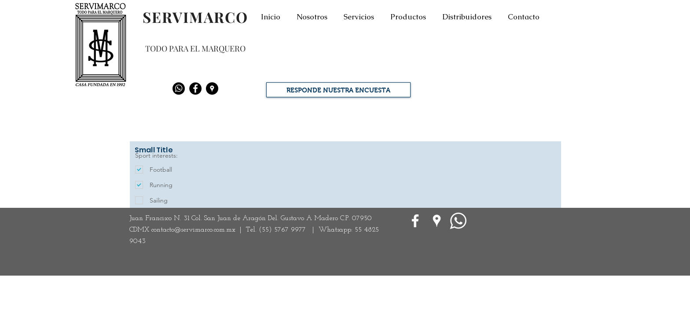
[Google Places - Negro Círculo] (212, 88)
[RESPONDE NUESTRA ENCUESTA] (338, 89)
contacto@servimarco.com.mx (193, 229)
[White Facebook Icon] (415, 220)
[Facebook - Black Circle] (195, 88)
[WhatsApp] (458, 220)
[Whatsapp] (178, 88)
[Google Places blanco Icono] (436, 220)
